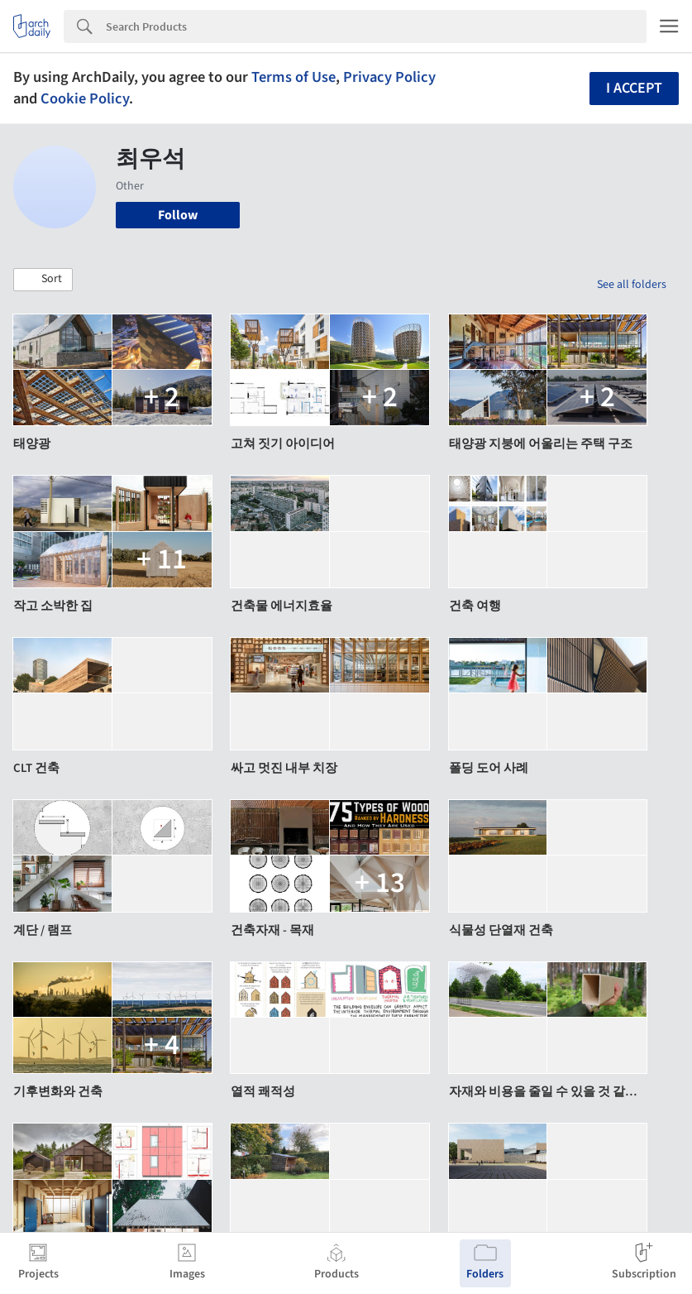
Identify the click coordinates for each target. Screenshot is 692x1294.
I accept (634, 88)
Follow (178, 215)
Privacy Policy (389, 77)
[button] (43, 279)
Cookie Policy (85, 98)
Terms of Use (293, 77)
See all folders (631, 284)
